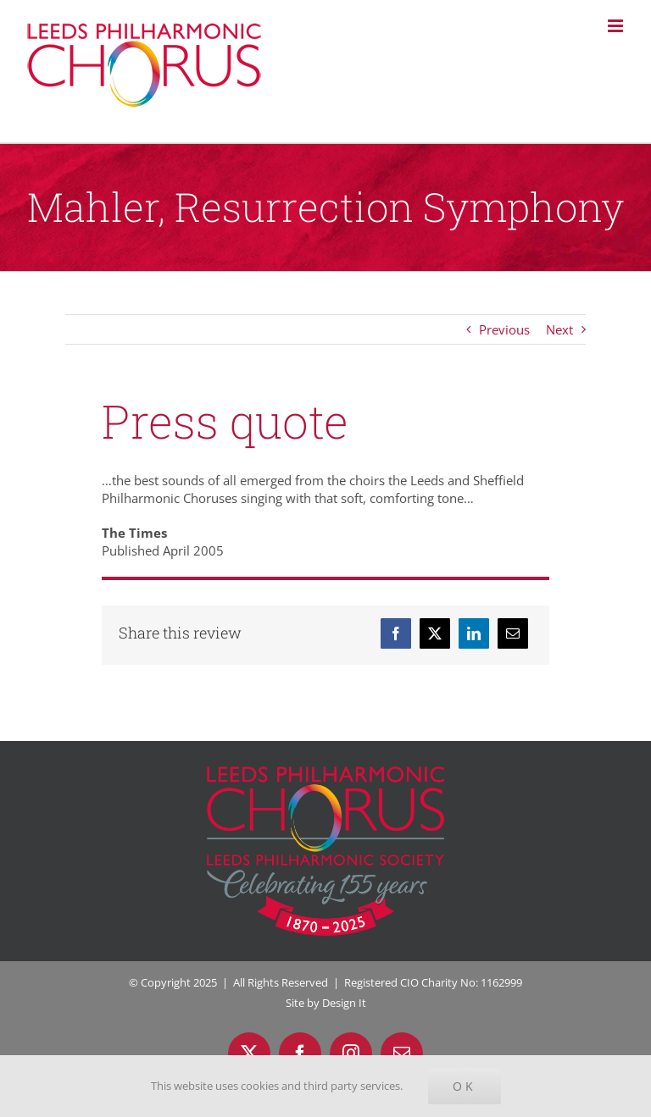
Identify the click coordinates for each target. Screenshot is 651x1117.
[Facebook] (395, 633)
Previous (504, 329)
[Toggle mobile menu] (617, 26)
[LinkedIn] (473, 633)
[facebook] (300, 1053)
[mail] (402, 1053)
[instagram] (351, 1053)
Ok (464, 1086)
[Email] (512, 633)
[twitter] (249, 1053)
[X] (434, 633)
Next (559, 329)
